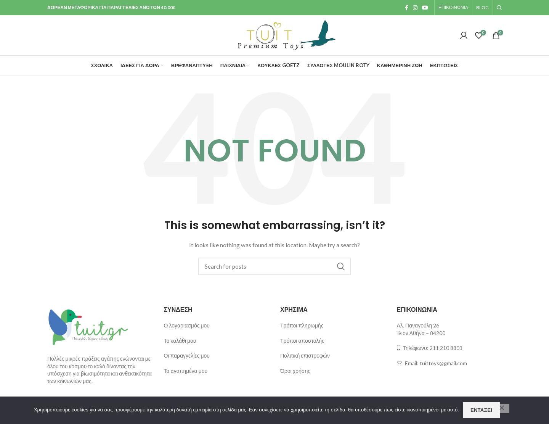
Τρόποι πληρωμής (301, 325)
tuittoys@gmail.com (443, 363)
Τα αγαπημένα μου (186, 371)
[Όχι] (501, 408)
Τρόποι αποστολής (302, 340)
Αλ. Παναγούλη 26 (418, 325)
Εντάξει (481, 410)
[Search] (274, 266)
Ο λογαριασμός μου (187, 325)
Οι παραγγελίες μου (187, 355)
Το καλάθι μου (180, 340)
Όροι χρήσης (295, 371)
